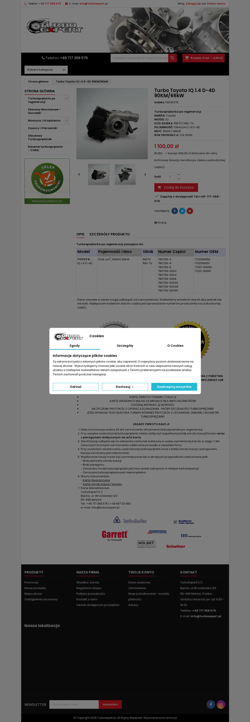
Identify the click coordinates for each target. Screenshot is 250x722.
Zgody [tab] (74, 345)
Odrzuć (75, 387)
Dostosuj (125, 387)
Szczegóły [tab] (125, 345)
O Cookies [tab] (175, 345)
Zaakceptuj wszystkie (174, 387)
